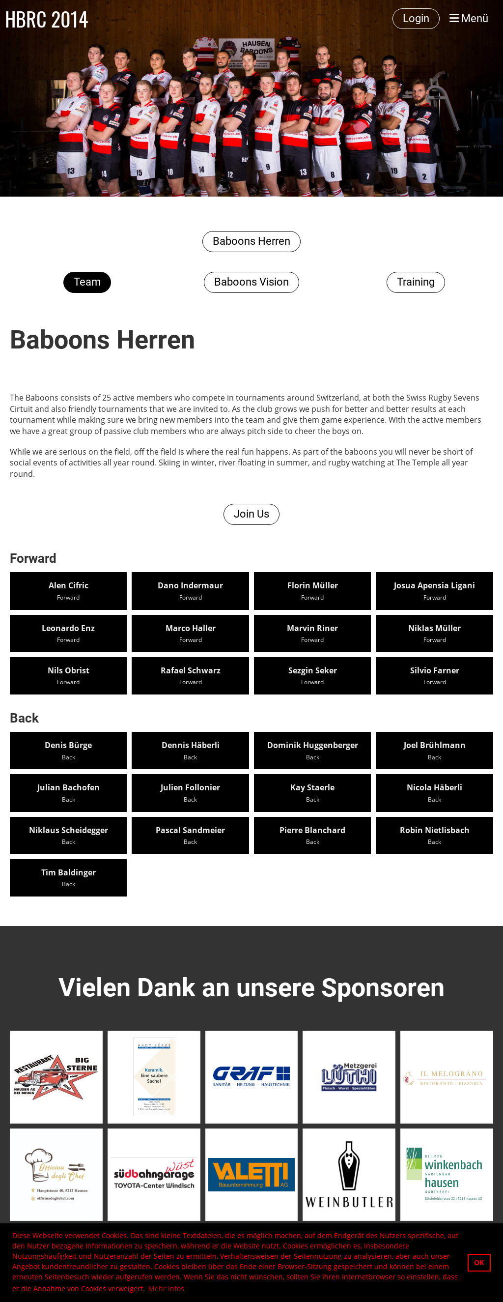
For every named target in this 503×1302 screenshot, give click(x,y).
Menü (468, 18)
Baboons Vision (251, 282)
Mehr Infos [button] (166, 1288)
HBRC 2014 (46, 18)
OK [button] (479, 1262)
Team (87, 282)
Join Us (251, 514)
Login (416, 18)
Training (416, 282)
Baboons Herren (251, 241)
